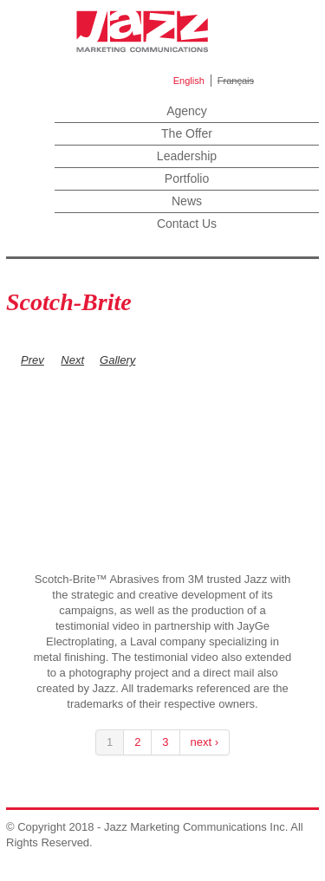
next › (205, 741)
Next (72, 359)
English (189, 80)
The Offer (186, 133)
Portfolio (187, 178)
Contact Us (187, 223)
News (187, 201)
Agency (186, 111)
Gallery (117, 359)
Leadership (187, 156)
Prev (32, 359)
